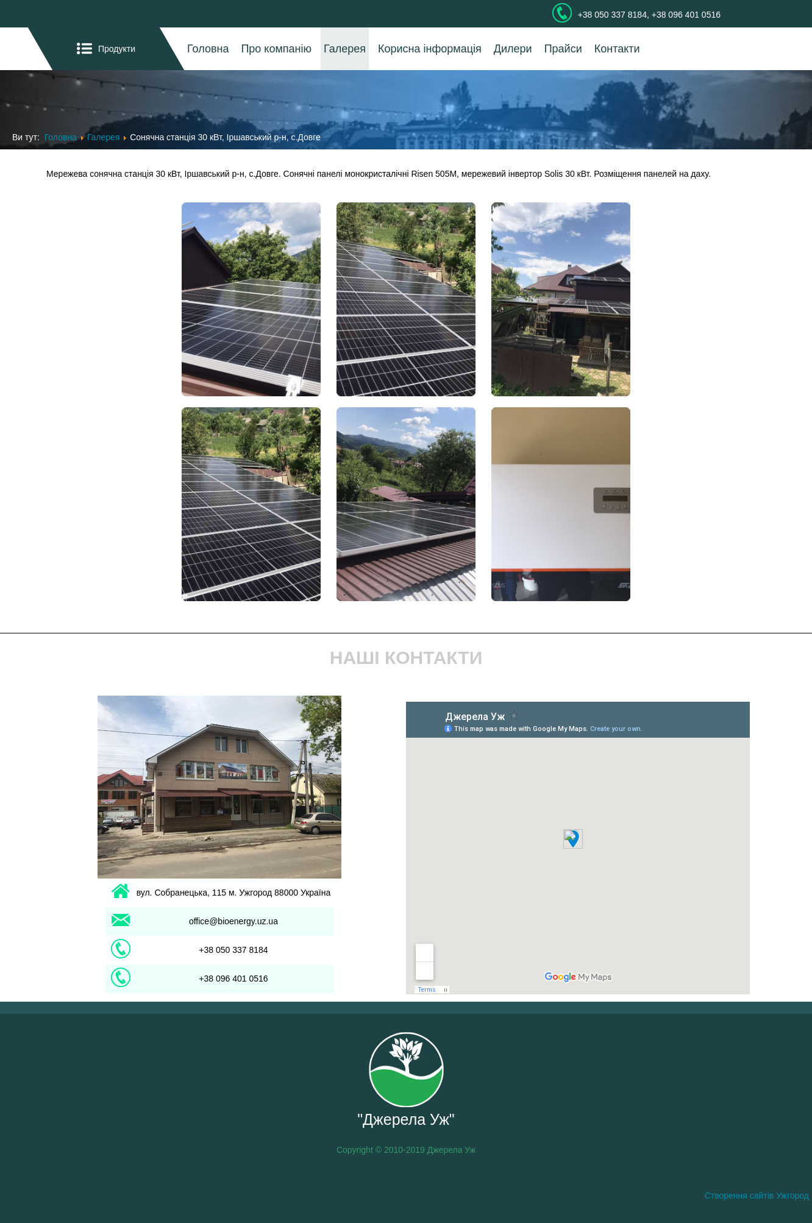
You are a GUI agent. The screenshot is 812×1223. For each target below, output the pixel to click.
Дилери (513, 49)
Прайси (563, 49)
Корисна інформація (430, 49)
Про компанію (276, 49)
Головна (208, 49)
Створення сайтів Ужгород (757, 1195)
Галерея (345, 49)
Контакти (617, 49)
